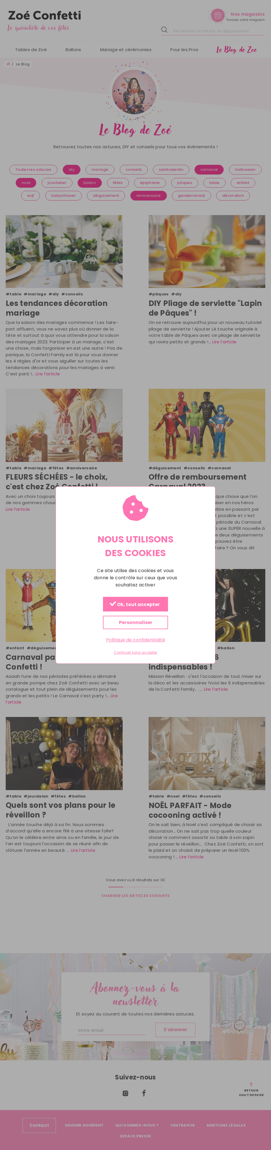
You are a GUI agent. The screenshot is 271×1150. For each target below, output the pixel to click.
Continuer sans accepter (135, 653)
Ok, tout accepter (135, 604)
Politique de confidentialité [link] (135, 639)
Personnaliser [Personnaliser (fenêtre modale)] (135, 622)
